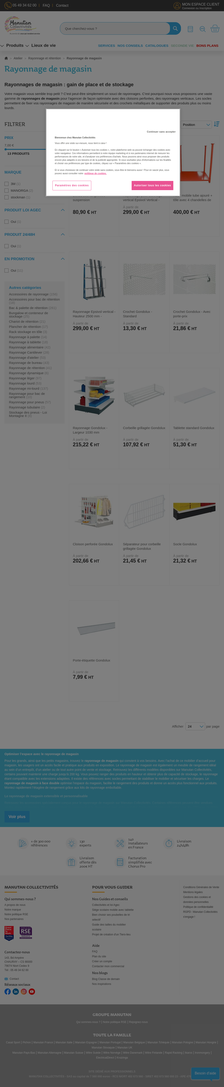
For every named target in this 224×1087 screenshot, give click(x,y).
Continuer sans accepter (161, 132)
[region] (113, 152)
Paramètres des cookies (72, 185)
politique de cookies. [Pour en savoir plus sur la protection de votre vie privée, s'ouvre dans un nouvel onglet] (95, 173)
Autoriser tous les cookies (152, 185)
